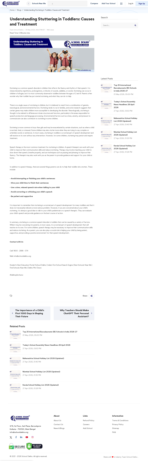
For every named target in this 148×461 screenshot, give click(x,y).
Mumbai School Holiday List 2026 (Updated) (41, 372)
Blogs (19, 10)
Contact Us (58, 424)
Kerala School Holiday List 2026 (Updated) (41, 385)
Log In (130, 3)
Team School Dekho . (130, 457)
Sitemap (115, 428)
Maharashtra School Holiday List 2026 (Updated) (43, 358)
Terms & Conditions (120, 420)
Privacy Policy (118, 424)
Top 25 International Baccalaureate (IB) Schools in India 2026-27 (50, 332)
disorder (46, 222)
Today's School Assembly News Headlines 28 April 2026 (46, 345)
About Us (57, 420)
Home (12, 10)
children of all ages (17, 93)
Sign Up (142, 3)
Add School (87, 428)
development (85, 133)
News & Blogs (59, 428)
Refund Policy (88, 420)
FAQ (114, 432)
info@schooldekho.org (22, 256)
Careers (86, 424)
